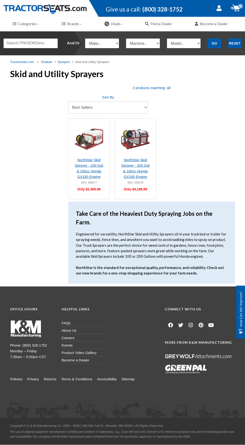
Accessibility (121, 379)
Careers (68, 338)
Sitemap (146, 379)
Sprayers (64, 62)
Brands (72, 24)
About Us (69, 331)
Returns (57, 379)
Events (67, 345)
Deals (113, 24)
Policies (16, 379)
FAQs (66, 323)
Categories (26, 24)
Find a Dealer (158, 24)
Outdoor (46, 62)
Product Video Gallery (79, 353)
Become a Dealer (211, 24)
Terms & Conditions (87, 379)
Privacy (37, 379)
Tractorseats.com (22, 62)
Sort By (108, 97)
